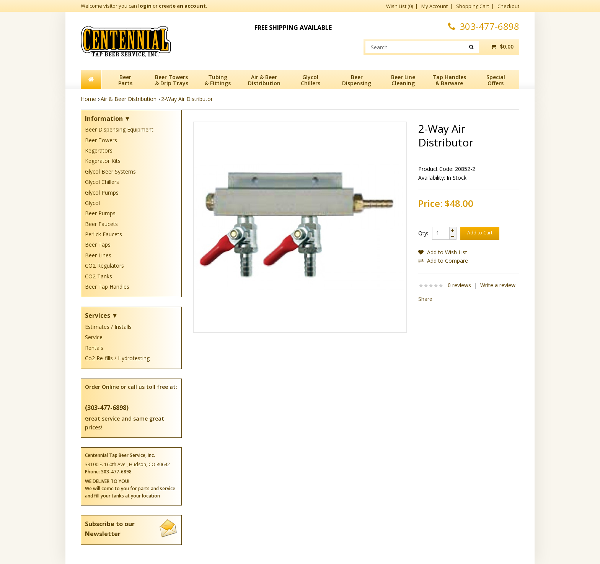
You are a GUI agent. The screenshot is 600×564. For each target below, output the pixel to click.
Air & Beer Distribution (129, 98)
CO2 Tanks (98, 276)
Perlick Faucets (103, 234)
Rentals (94, 347)
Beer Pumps (100, 213)
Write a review (497, 285)
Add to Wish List (442, 252)
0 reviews (459, 285)
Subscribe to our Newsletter (131, 528)
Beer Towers (101, 140)
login (145, 5)
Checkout (508, 6)
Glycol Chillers (102, 181)
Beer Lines (98, 255)
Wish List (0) (399, 6)
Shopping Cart (472, 6)
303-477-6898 (483, 26)
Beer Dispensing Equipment (119, 129)
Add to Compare (443, 260)
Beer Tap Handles (107, 286)
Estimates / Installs (108, 326)
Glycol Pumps (102, 192)
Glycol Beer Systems (110, 171)
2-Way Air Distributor (187, 98)
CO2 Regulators (104, 265)
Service (94, 337)
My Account (434, 6)
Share (425, 298)
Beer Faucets (101, 224)
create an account (182, 5)
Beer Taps (98, 244)
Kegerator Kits (103, 160)
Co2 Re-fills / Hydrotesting (117, 358)
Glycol (92, 202)
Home (88, 98)
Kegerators (98, 150)
